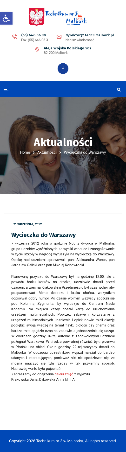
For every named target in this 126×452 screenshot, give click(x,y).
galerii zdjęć (64, 374)
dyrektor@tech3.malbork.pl (90, 35)
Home (25, 152)
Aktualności (47, 152)
